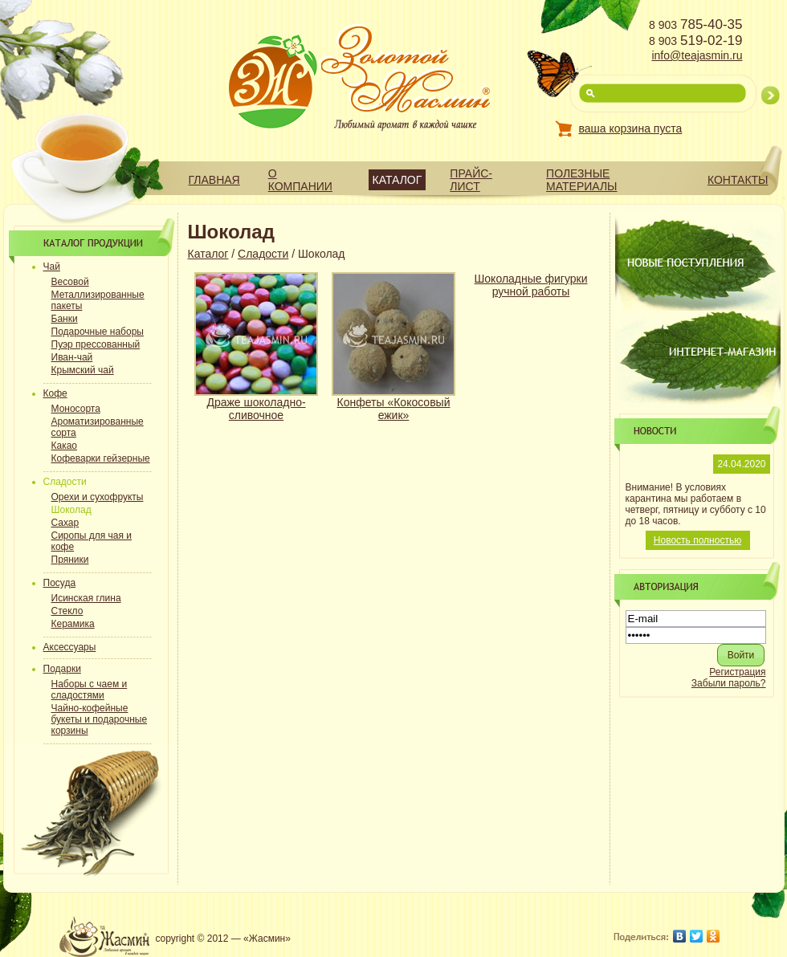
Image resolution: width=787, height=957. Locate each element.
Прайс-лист (471, 180)
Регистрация (737, 672)
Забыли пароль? (728, 683)
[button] (741, 655)
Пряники (70, 559)
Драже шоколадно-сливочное (255, 408)
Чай (51, 266)
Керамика (73, 623)
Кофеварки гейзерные (100, 458)
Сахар (65, 522)
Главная (214, 179)
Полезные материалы (581, 180)
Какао (64, 445)
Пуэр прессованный (96, 344)
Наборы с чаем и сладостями (89, 689)
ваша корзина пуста (631, 128)
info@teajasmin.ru (696, 55)
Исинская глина (86, 598)
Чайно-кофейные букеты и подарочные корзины (99, 719)
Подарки (62, 668)
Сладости (263, 253)
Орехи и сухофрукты (97, 497)
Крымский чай (82, 370)
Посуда (59, 582)
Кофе (55, 393)
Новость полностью (697, 540)
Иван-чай (72, 357)
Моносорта (75, 408)
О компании (300, 180)
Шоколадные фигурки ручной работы (531, 285)
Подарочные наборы (97, 331)
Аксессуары (69, 647)
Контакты (738, 179)
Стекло (67, 611)
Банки (64, 318)
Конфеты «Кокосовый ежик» (394, 408)
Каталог (397, 179)
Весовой (70, 281)
